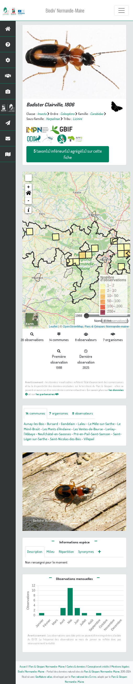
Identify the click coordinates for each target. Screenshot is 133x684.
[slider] (86, 315)
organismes (58, 413)
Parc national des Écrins (83, 676)
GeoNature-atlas (43, 676)
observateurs (82, 413)
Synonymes (86, 551)
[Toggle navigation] (121, 10)
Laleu (81, 424)
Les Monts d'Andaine (57, 429)
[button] (28, 194)
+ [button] (28, 187)
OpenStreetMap (73, 326)
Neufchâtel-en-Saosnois (54, 434)
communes (35, 413)
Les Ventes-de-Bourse (88, 429)
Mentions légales (120, 666)
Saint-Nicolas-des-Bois (65, 439)
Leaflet (53, 326)
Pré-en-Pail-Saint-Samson (92, 434)
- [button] (28, 201)
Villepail (89, 439)
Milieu (51, 551)
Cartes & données (76, 666)
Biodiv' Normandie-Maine (64, 10)
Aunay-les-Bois (34, 424)
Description (34, 551)
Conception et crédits (98, 666)
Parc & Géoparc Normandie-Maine (47, 666)
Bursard (52, 424)
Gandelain (68, 424)
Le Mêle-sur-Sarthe (101, 424)
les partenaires (47, 394)
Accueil (23, 666)
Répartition (66, 551)
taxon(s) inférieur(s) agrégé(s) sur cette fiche (67, 154)
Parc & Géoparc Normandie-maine (107, 326)
